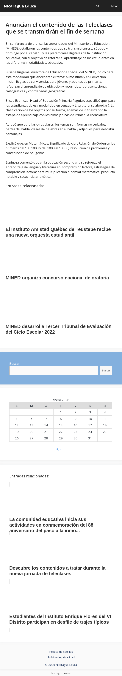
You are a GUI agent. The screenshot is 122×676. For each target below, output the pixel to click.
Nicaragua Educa (20, 6)
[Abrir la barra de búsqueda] (98, 6)
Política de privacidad (61, 657)
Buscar (14, 363)
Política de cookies (61, 651)
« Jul (59, 449)
